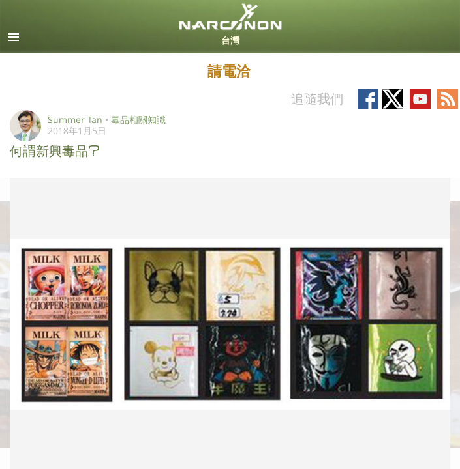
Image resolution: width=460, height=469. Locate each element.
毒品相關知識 (138, 119)
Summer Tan (75, 119)
